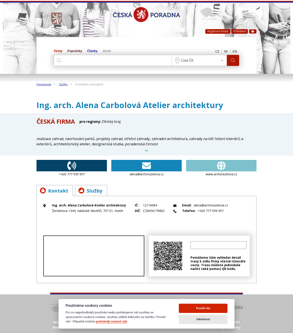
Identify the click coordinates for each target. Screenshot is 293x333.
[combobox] (199, 60)
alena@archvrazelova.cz (146, 168)
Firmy (58, 51)
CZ (217, 51)
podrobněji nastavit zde (111, 321)
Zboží (107, 51)
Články (92, 51)
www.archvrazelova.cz (221, 168)
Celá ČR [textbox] (187, 60)
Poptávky (74, 51)
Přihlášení (240, 31)
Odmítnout (203, 319)
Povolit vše (203, 308)
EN (235, 51)
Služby (63, 84)
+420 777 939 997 (72, 168)
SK (226, 51)
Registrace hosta (217, 31)
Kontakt (54, 190)
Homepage (44, 84)
